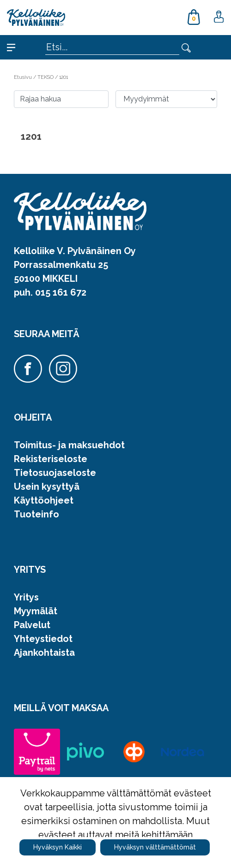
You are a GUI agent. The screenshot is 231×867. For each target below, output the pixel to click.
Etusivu (23, 77)
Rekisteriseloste (50, 458)
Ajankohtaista (44, 652)
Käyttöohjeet (43, 500)
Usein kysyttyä (46, 486)
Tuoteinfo (36, 514)
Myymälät (35, 611)
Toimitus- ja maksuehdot (69, 445)
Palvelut (32, 624)
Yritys (26, 597)
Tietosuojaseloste (55, 472)
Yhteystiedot (43, 638)
